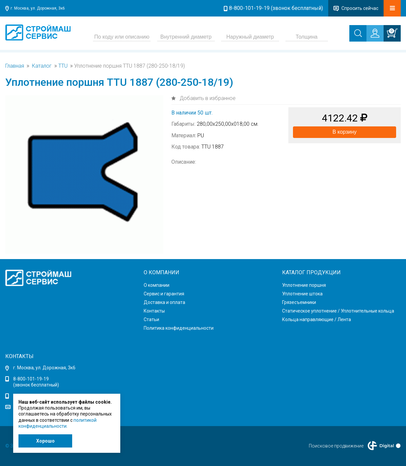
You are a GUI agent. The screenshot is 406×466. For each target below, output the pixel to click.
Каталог (42, 66)
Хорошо (45, 441)
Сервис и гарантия (164, 293)
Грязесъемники (299, 302)
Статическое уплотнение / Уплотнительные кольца (338, 311)
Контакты (154, 311)
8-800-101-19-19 (31, 379)
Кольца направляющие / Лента (316, 319)
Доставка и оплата (164, 302)
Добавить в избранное (207, 98)
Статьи (151, 319)
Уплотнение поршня (304, 285)
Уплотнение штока (302, 293)
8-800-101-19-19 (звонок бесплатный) (276, 8)
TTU (63, 66)
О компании (156, 285)
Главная (14, 66)
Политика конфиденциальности (179, 328)
